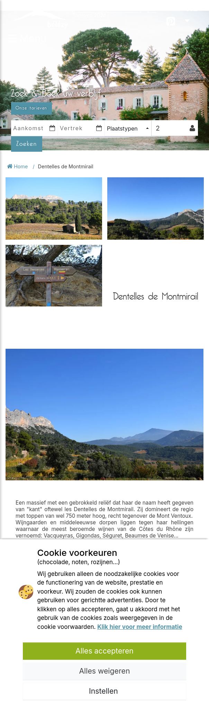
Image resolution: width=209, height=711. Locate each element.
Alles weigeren (104, 670)
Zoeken (26, 144)
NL (191, 14)
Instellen (104, 690)
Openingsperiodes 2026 (106, 8)
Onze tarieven (31, 108)
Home (18, 166)
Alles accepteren (104, 650)
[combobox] (127, 128)
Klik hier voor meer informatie (139, 626)
